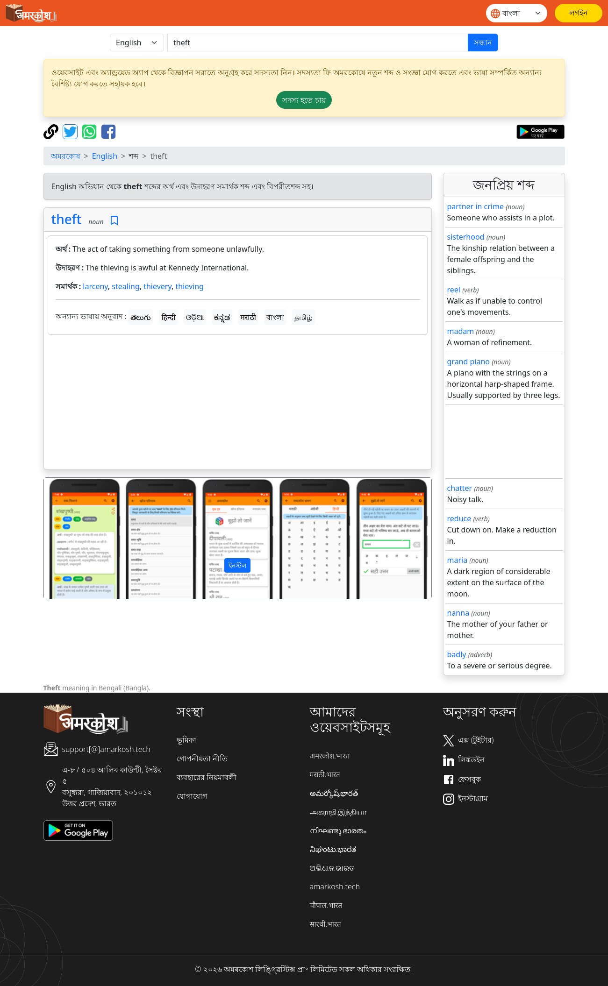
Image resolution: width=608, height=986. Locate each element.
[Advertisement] (237, 404)
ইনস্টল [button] (237, 565)
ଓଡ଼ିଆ (195, 317)
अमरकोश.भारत (330, 756)
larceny (95, 286)
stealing (125, 286)
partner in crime (475, 206)
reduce (459, 518)
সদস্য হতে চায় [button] (303, 100)
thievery (157, 286)
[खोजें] (317, 42)
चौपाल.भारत (326, 905)
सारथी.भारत (325, 924)
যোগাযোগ (192, 796)
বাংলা (275, 317)
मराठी (248, 317)
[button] (73, 538)
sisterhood (466, 237)
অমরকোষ (65, 156)
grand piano (468, 361)
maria (457, 560)
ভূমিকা (186, 740)
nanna (458, 613)
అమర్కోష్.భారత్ (334, 793)
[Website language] (516, 13)
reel (453, 289)
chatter (459, 488)
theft (66, 219)
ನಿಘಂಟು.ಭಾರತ (333, 849)
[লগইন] (578, 13)
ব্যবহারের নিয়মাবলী (206, 777)
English (104, 156)
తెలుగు (140, 317)
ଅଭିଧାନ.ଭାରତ (332, 868)
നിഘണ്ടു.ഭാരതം (338, 830)
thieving (189, 286)
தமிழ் (303, 317)
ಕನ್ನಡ (222, 317)
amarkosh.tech (335, 886)
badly (456, 654)
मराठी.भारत (325, 774)
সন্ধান (483, 42)
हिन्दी (168, 317)
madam (460, 331)
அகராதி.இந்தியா (338, 812)
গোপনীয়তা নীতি (202, 758)
